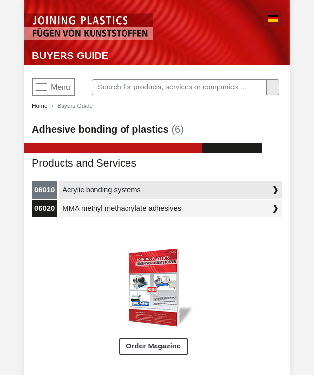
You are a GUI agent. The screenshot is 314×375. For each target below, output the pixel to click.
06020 (44, 208)
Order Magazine (153, 346)
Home (40, 105)
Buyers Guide (70, 55)
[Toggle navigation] (53, 87)
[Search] (179, 87)
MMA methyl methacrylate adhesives (122, 208)
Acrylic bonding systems (102, 190)
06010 (44, 190)
